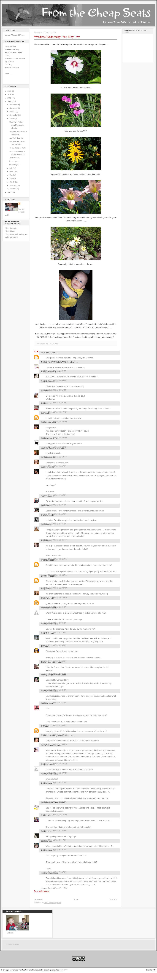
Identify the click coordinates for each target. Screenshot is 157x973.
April (11, 178)
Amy (43, 588)
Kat (42, 391)
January (12, 189)
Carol (43, 815)
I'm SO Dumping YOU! (17, 148)
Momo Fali (46, 457)
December (13, 105)
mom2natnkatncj (48, 745)
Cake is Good (14, 158)
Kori (43, 403)
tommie (44, 524)
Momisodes (46, 608)
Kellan (44, 540)
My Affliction (9, 61)
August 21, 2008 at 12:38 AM (54, 588)
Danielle (45, 515)
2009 (10, 98)
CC (42, 646)
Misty (43, 831)
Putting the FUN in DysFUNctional (56, 362)
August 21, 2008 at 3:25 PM (53, 645)
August (12, 118)
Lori (43, 413)
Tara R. (44, 496)
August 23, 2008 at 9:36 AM (53, 830)
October (12, 112)
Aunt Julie (45, 633)
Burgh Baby (46, 764)
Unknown (45, 560)
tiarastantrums (47, 438)
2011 (10, 91)
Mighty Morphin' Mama (51, 675)
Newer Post (38, 899)
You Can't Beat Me (12, 67)
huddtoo (45, 703)
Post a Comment (41, 891)
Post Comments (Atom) (52, 903)
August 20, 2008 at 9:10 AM (53, 402)
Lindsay (44, 841)
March (12, 182)
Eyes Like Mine (10, 46)
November (13, 108)
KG (42, 726)
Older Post (113, 899)
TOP (154, 970)
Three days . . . (14, 161)
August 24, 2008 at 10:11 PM (54, 888)
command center (12, 944)
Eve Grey (45, 576)
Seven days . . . (15, 165)
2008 (10, 101)
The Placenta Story (12, 49)
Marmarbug (46, 422)
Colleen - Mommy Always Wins (55, 735)
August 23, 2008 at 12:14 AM (54, 814)
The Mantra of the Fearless (15, 58)
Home (76, 899)
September (13, 115)
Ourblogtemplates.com (53, 970)
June (11, 171)
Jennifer (44, 467)
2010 (10, 94)
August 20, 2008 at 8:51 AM (53, 390)
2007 (10, 192)
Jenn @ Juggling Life (50, 448)
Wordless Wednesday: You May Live (57, 36)
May (11, 175)
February (13, 185)
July (11, 168)
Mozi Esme (46, 352)
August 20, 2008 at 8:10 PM (53, 505)
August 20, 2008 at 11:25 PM (54, 540)
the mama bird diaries (51, 802)
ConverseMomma (49, 662)
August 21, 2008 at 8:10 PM (53, 725)
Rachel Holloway (48, 371)
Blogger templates (10, 970)
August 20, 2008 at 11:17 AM (54, 412)
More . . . (8, 74)
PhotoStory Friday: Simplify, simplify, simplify (16, 125)
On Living (8, 64)
